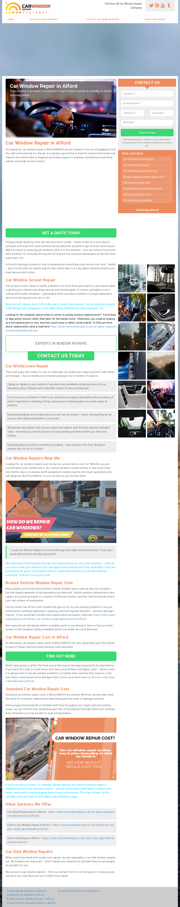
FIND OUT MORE (61, 656)
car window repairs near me (140, 171)
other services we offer (137, 194)
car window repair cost (137, 182)
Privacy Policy (66, 891)
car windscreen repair (136, 165)
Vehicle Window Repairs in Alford (26, 891)
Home (11, 19)
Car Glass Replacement (44, 19)
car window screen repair (138, 159)
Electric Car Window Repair (102, 19)
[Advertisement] (90, 49)
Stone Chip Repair (155, 19)
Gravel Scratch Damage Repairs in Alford (31, 903)
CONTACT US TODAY (61, 356)
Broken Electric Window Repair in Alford (30, 898)
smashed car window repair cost (142, 188)
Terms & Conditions (87, 891)
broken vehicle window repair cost (143, 177)
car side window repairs (137, 200)
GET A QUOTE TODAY (61, 233)
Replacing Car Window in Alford (25, 894)
